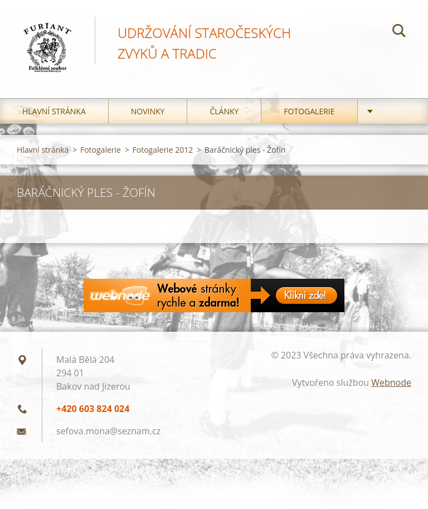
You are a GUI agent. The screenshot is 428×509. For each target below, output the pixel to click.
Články (224, 111)
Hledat (399, 32)
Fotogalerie (309, 111)
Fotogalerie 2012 (163, 149)
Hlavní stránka (54, 111)
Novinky (148, 111)
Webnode (391, 382)
